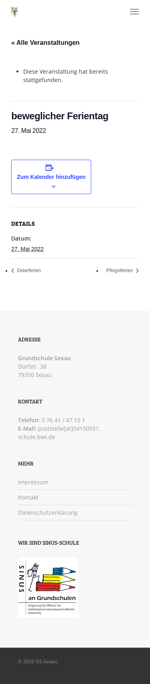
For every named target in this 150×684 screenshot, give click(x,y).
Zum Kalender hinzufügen (51, 177)
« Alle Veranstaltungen (45, 42)
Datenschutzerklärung (48, 512)
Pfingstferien (120, 270)
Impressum (33, 482)
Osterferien (28, 270)
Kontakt (28, 497)
